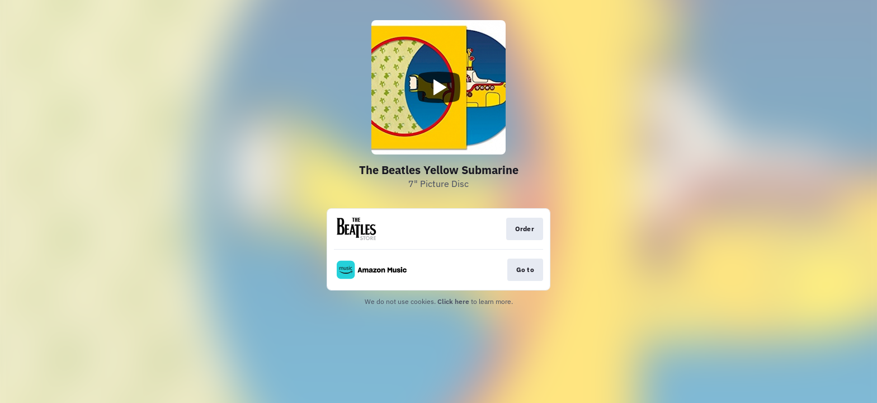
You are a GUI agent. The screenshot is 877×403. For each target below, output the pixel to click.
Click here (453, 301)
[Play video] (438, 87)
